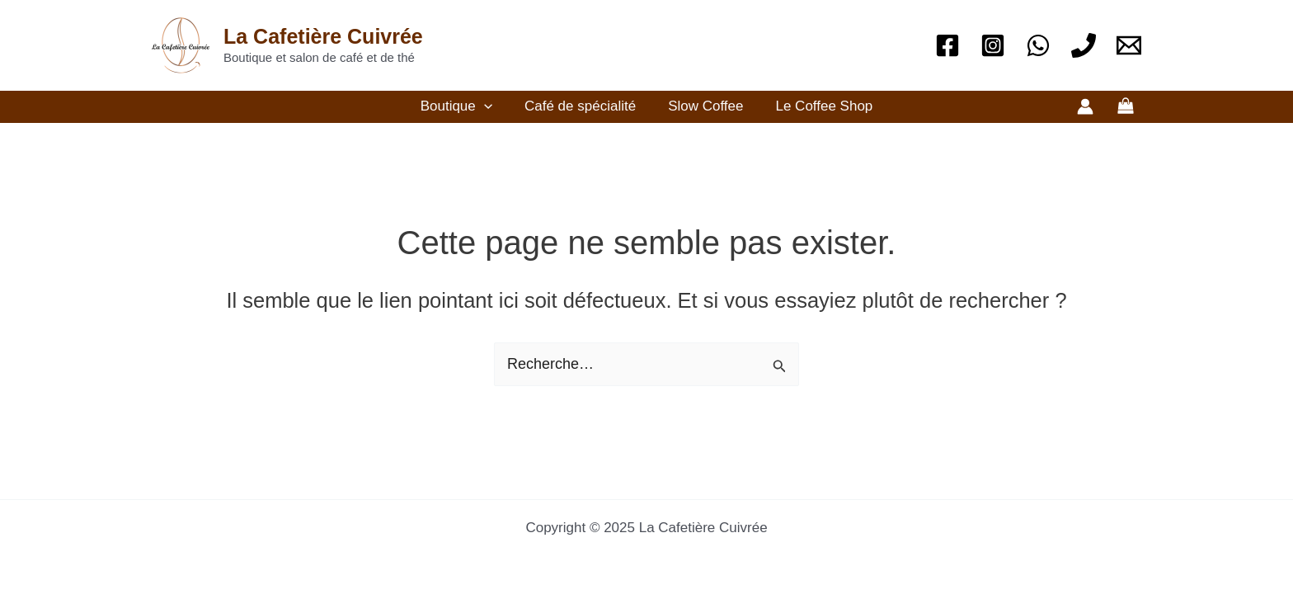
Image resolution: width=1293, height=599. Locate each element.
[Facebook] (947, 45)
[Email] (1129, 45)
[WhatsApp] (1038, 45)
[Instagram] (992, 45)
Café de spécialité (581, 106)
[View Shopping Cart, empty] (1125, 107)
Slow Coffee (703, 106)
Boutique (462, 106)
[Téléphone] (1083, 45)
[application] (490, 106)
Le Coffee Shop (818, 106)
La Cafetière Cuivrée (323, 36)
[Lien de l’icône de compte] (1085, 106)
